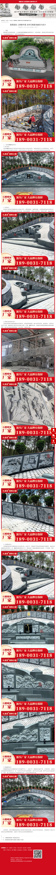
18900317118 (19, 859)
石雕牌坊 (11, 847)
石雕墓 (10, 144)
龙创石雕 (24, 847)
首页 (4, 850)
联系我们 (30, 850)
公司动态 (11, 20)
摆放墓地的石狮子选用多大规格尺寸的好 (14, 839)
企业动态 (19, 850)
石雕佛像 (29, 847)
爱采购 (14, 847)
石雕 (7, 148)
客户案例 (14, 850)
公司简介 (25, 850)
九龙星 (6, 20)
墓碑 (15, 548)
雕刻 (30, 325)
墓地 (25, 32)
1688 (7, 847)
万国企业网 (19, 847)
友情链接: (3, 847)
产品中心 (8, 850)
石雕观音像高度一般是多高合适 (12, 837)
